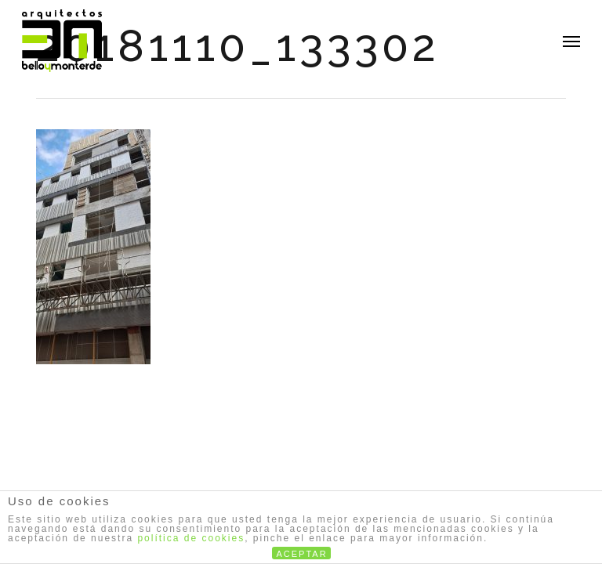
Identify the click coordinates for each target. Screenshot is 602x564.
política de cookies (191, 538)
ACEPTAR (302, 554)
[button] (571, 41)
